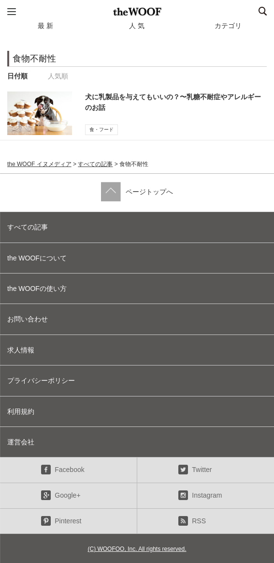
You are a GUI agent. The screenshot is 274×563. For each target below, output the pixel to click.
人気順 (58, 76)
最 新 (45, 26)
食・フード (101, 129)
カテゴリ (228, 26)
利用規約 (20, 411)
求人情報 (20, 350)
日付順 (17, 76)
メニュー (11, 11)
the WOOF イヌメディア (39, 164)
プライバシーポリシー (41, 380)
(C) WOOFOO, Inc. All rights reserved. (136, 549)
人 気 (136, 26)
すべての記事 (95, 164)
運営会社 (20, 442)
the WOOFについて (37, 258)
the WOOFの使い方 (37, 288)
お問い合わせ (27, 319)
